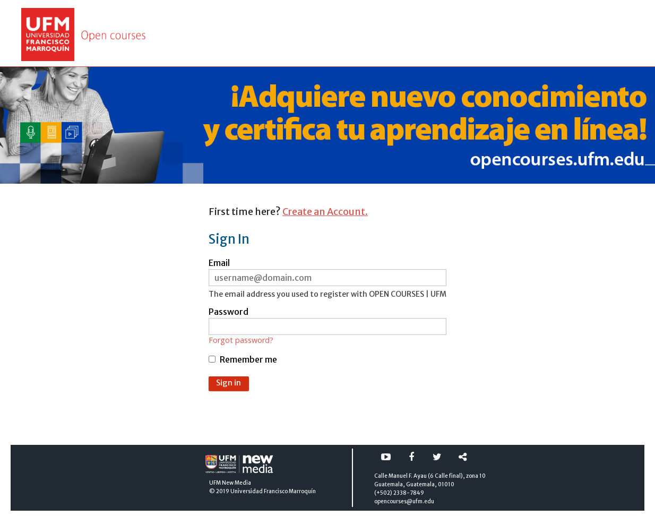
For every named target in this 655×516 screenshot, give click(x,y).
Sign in (228, 383)
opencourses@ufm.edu (404, 501)
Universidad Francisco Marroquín (273, 491)
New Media (236, 482)
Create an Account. (325, 211)
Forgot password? (241, 340)
